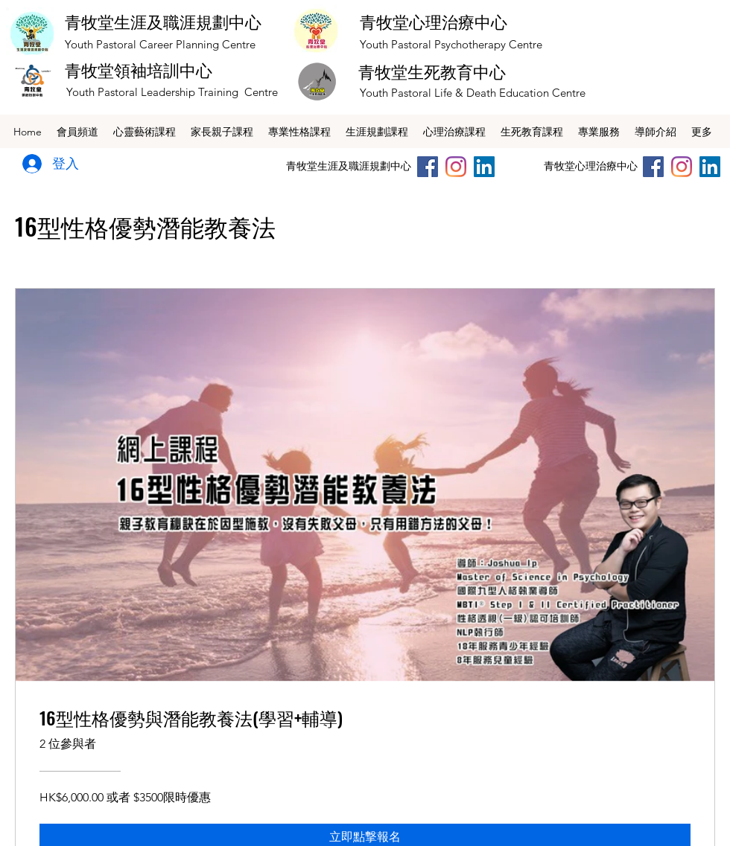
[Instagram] (455, 166)
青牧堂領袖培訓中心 (138, 70)
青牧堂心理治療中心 (433, 22)
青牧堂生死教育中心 (432, 72)
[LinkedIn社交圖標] (484, 166)
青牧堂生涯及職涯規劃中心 (163, 22)
